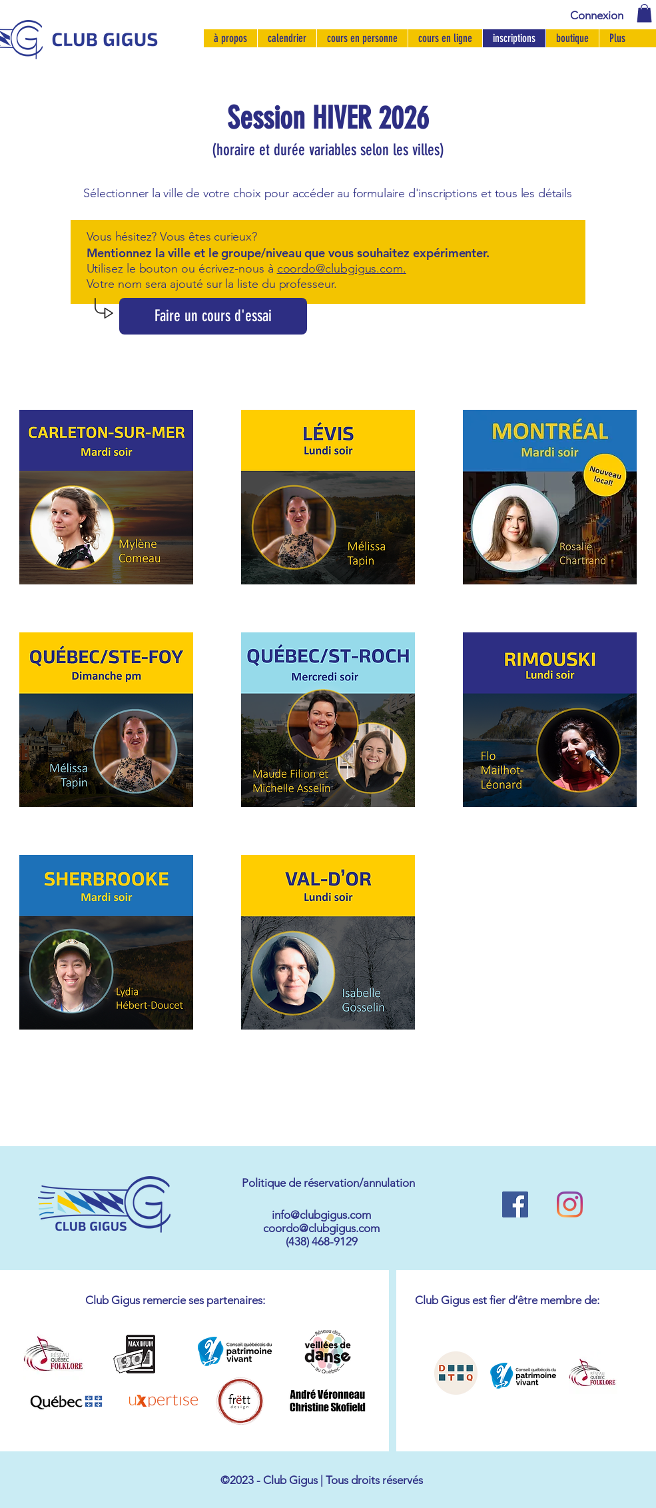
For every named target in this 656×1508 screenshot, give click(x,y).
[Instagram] (570, 1204)
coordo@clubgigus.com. (341, 268)
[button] (644, 13)
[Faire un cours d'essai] (213, 316)
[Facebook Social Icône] (515, 1204)
